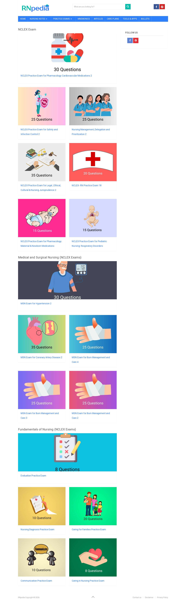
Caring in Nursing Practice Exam (88, 580)
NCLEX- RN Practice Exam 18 (86, 185)
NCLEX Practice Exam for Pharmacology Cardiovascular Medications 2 (56, 75)
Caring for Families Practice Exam (89, 529)
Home (23, 19)
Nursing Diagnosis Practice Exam (37, 529)
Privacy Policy (162, 597)
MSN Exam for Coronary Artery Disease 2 (41, 357)
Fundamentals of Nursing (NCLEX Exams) (47, 429)
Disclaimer (149, 597)
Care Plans (113, 19)
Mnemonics (84, 19)
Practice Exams (61, 19)
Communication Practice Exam (36, 580)
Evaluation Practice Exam (33, 475)
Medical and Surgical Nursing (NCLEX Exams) (49, 257)
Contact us (137, 597)
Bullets (145, 19)
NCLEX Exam (27, 29)
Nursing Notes (37, 19)
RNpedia (21, 597)
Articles (98, 19)
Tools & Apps (130, 19)
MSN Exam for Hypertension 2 (36, 303)
